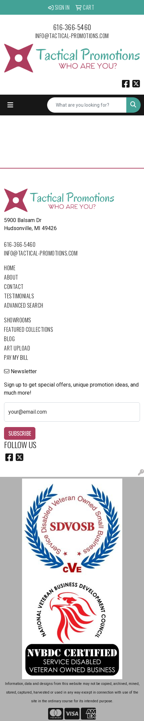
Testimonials (19, 296)
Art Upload (17, 348)
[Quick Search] (87, 105)
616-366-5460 (72, 27)
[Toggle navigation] (10, 105)
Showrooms (17, 320)
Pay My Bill (16, 357)
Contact (14, 287)
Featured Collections (28, 329)
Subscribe (19, 433)
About (11, 277)
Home (9, 268)
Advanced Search (23, 305)
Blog (9, 339)
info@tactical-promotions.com (72, 36)
